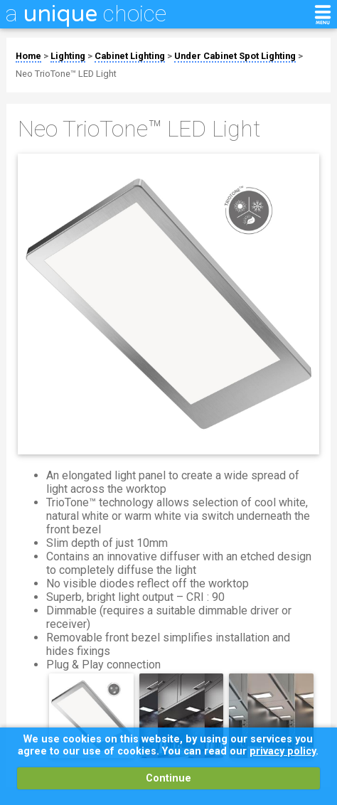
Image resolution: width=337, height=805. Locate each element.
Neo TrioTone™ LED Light (66, 73)
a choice (86, 13)
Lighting (67, 55)
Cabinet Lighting (130, 55)
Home (28, 55)
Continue (168, 778)
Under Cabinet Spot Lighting (235, 55)
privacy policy (283, 751)
